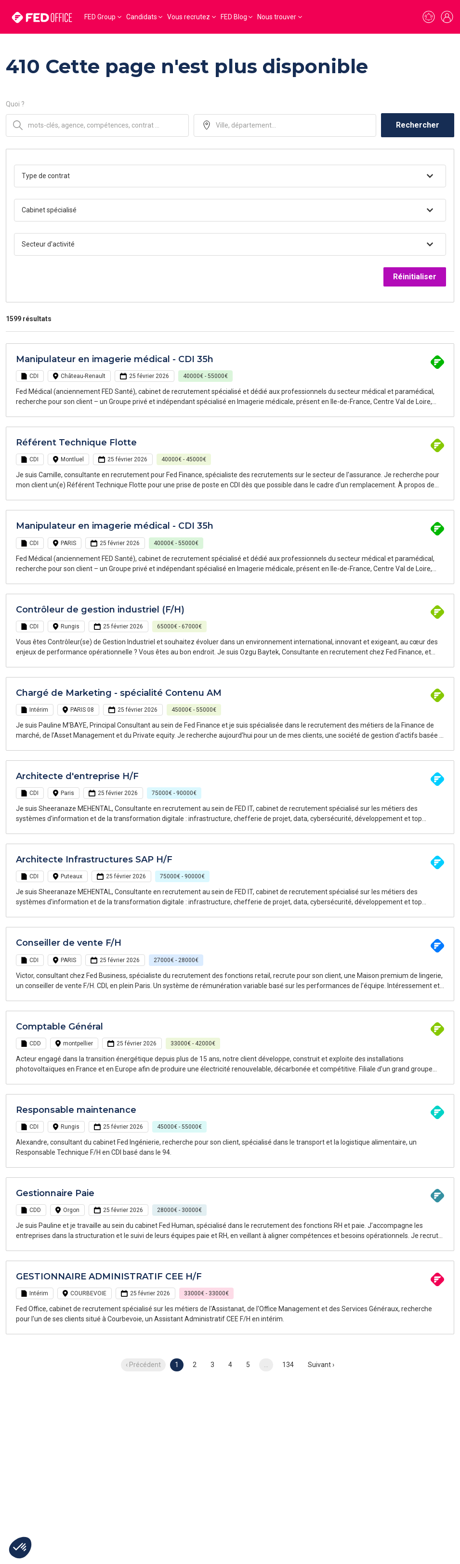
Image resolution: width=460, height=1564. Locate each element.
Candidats (141, 17)
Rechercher (417, 125)
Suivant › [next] (321, 1364)
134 (288, 1364)
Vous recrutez (188, 17)
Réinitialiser (414, 276)
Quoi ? (15, 104)
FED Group (100, 17)
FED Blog (234, 17)
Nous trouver (276, 17)
